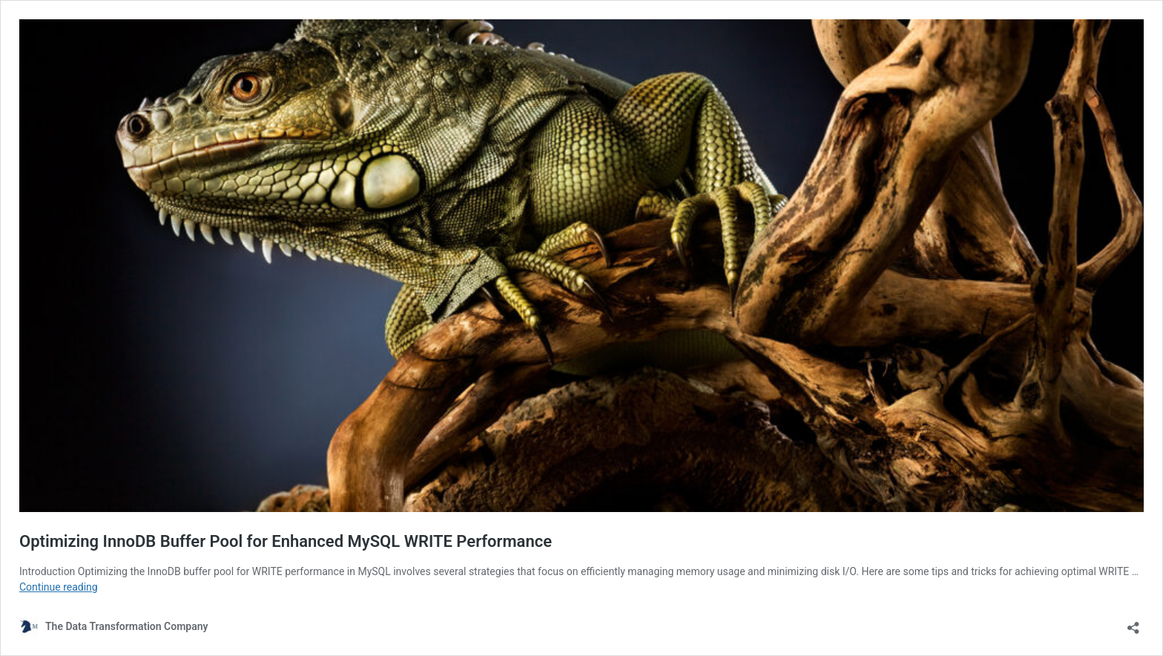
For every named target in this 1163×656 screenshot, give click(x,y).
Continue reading (58, 587)
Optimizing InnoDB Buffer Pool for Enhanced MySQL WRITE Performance (285, 541)
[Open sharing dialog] (1133, 622)
